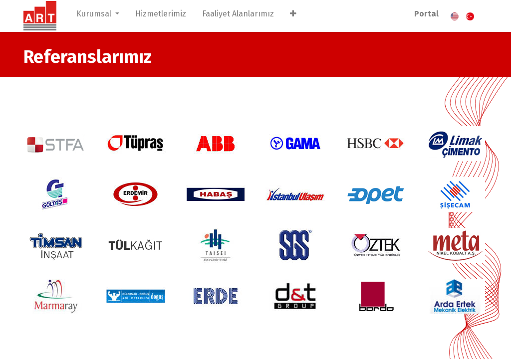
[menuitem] (160, 16)
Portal (426, 13)
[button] (293, 16)
